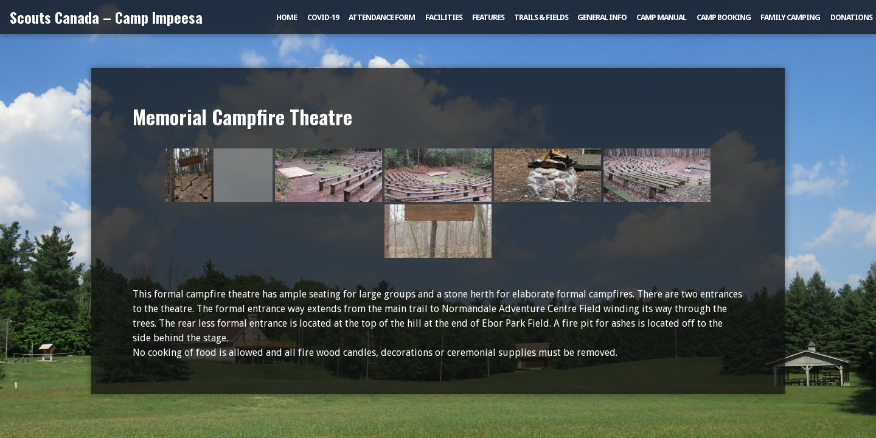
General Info (602, 17)
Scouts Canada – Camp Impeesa (106, 17)
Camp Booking (724, 17)
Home (286, 17)
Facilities (443, 17)
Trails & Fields (541, 17)
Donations (851, 17)
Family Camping (790, 17)
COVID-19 (323, 17)
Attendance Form (382, 17)
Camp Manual (661, 17)
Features (488, 17)
